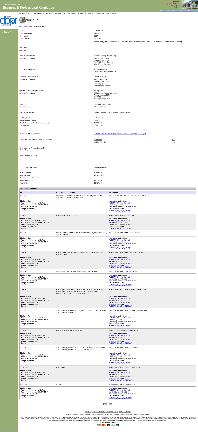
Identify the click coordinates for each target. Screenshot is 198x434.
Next (110, 404)
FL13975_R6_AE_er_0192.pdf (120, 211)
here (165, 420)
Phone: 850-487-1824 (125, 411)
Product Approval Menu (25, 26)
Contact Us (90, 13)
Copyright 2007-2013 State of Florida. (101, 414)
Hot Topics (49, 13)
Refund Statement (145, 414)
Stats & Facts (71, 13)
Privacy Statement (119, 414)
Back (105, 404)
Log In (29, 13)
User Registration (39, 13)
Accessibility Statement (132, 414)
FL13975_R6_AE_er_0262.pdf (120, 228)
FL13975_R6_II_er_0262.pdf (119, 220)
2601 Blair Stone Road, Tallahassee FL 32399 (105, 411)
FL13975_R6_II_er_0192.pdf (119, 203)
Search (114, 13)
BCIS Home (21, 13)
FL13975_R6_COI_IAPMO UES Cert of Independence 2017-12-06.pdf (120, 134)
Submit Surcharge (60, 13)
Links (108, 13)
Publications (81, 13)
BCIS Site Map (100, 13)
